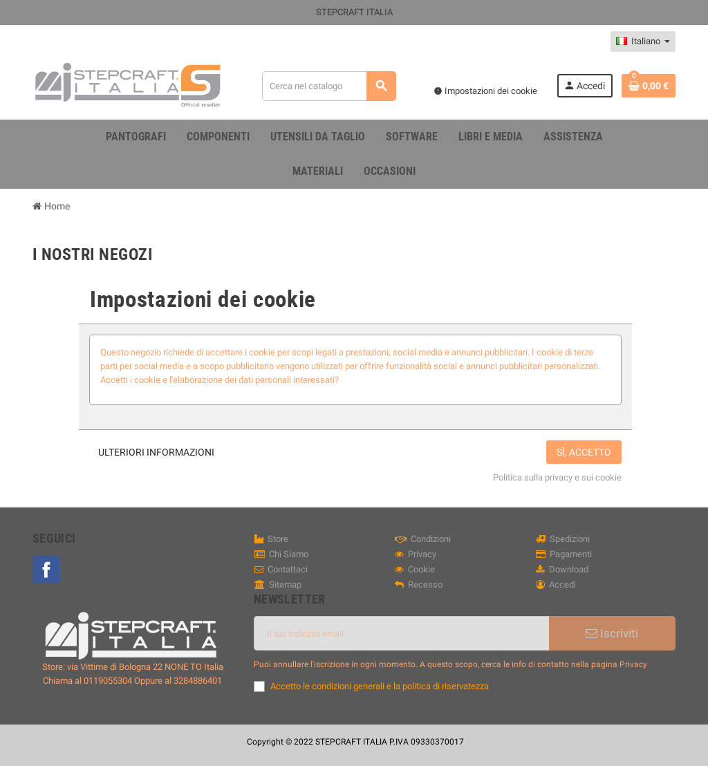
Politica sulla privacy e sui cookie (557, 477)
